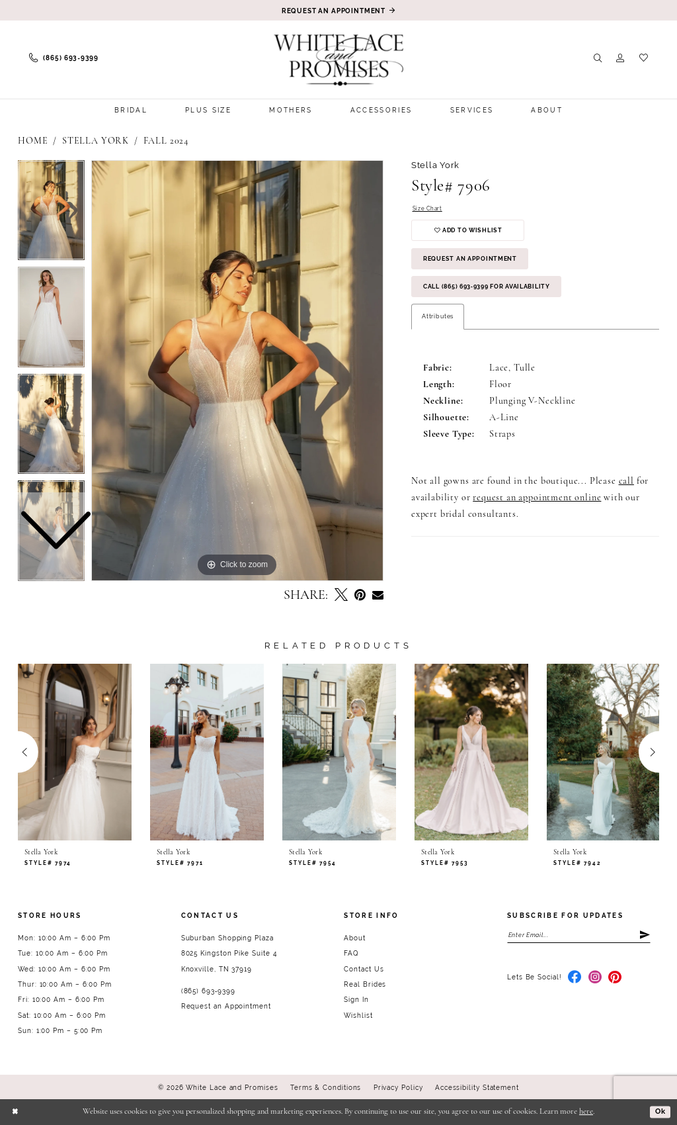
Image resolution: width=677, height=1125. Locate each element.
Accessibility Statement (477, 1087)
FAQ (351, 953)
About (355, 938)
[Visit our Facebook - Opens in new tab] (575, 980)
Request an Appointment (477, 267)
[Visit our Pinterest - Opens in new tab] (615, 980)
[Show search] (598, 58)
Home (33, 141)
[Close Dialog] (16, 1112)
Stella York (95, 141)
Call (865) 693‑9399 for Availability (498, 299)
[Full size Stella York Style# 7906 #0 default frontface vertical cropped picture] (237, 370)
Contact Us (363, 969)
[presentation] (75, 752)
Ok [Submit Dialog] (659, 1111)
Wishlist (358, 1015)
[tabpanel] (237, 370)
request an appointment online (537, 513)
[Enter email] (579, 936)
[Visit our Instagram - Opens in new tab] (595, 980)
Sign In (356, 999)
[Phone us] (64, 58)
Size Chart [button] (428, 209)
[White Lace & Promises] (339, 60)
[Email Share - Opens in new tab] (377, 595)
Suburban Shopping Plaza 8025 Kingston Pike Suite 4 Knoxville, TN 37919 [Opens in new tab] (229, 953)
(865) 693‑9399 (208, 991)
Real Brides (365, 984)
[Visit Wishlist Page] (643, 58)
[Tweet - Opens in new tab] (341, 596)
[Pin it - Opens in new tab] (360, 595)
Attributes (438, 330)
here (586, 1112)
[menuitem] (64, 58)
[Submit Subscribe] (643, 936)
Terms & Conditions (326, 1087)
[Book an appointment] (338, 10)
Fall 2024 (166, 141)
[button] (620, 58)
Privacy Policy (398, 1087)
